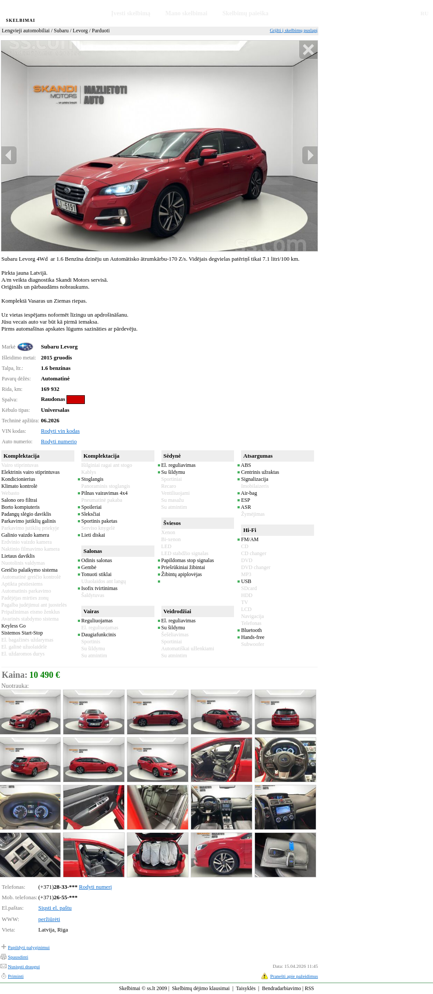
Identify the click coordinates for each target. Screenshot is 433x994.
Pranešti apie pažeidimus (294, 976)
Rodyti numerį (95, 887)
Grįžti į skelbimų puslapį (294, 30)
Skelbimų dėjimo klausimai (201, 988)
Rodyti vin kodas (60, 431)
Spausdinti (18, 956)
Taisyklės (245, 988)
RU (424, 13)
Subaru (61, 31)
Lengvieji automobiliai (26, 31)
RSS (309, 988)
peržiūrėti (49, 919)
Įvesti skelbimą (130, 13)
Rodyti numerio (59, 441)
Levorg (80, 31)
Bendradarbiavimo (281, 988)
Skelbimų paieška (245, 13)
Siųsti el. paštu (55, 907)
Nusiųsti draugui (24, 966)
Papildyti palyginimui (29, 947)
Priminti (16, 976)
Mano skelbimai (186, 13)
